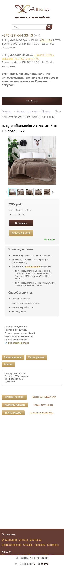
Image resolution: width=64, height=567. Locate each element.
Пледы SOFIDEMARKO (44, 397)
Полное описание (13, 357)
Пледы (46, 111)
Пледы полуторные (43, 404)
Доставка (35, 539)
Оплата (23, 539)
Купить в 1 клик (21, 233)
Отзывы (8, 364)
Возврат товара (12, 544)
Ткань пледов (13, 413)
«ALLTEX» (46, 40)
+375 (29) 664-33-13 (17, 35)
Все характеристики (18, 343)
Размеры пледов (15, 405)
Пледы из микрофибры (42, 412)
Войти (25, 557)
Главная (7, 111)
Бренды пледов (14, 397)
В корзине (26, 563)
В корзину (21, 223)
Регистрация (40, 557)
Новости (40, 544)
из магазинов (32, 266)
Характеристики (36, 357)
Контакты (53, 544)
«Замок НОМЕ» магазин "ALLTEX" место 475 (28, 57)
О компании (9, 539)
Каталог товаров (27, 111)
